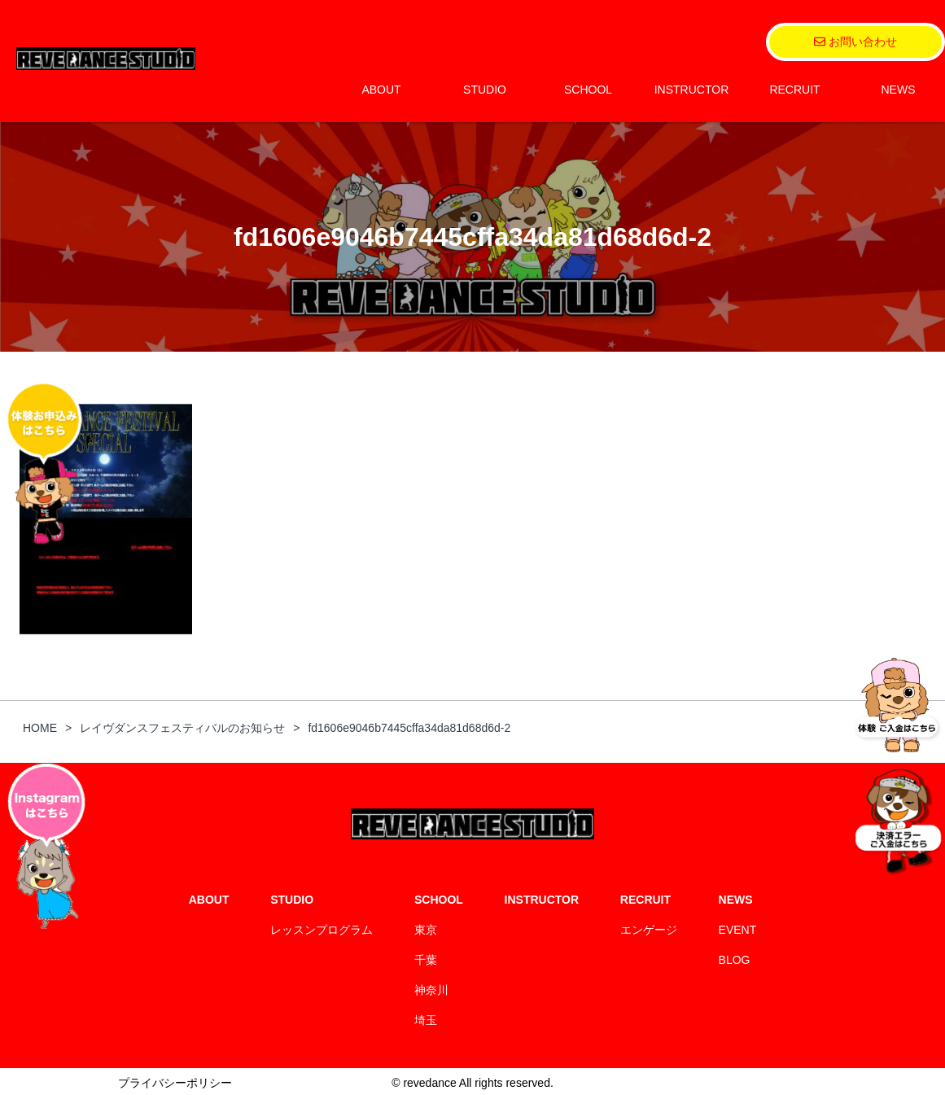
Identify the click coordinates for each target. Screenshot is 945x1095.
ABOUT (380, 89)
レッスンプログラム (321, 929)
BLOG (734, 959)
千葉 (425, 959)
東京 (425, 929)
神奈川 (431, 989)
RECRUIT (794, 89)
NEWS (899, 89)
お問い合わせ (855, 41)
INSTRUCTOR (691, 89)
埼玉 (425, 1020)
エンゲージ (648, 929)
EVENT (738, 929)
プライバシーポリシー (175, 1082)
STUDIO (484, 89)
